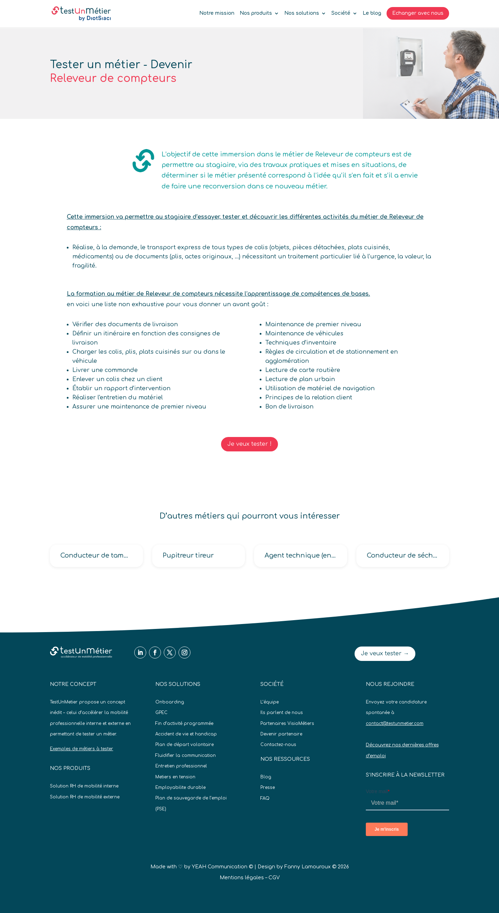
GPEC (161, 712)
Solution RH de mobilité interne (84, 786)
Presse (267, 787)
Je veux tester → (385, 653)
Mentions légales (242, 877)
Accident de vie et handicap (186, 734)
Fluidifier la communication (185, 755)
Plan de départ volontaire (184, 744)
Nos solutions (301, 13)
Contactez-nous (278, 744)
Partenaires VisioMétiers (287, 723)
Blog (265, 776)
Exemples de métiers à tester (81, 748)
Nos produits (256, 13)
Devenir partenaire (281, 734)
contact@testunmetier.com (394, 723)
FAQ (265, 798)
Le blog (372, 13)
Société (340, 13)
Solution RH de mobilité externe (84, 797)
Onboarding (169, 702)
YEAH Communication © (222, 866)
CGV (274, 877)
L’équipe (269, 702)
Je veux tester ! (249, 444)
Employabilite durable (180, 787)
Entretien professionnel (181, 766)
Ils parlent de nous (281, 712)
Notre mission (216, 13)
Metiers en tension (175, 776)
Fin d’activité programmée (184, 723)
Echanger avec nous (417, 13)
